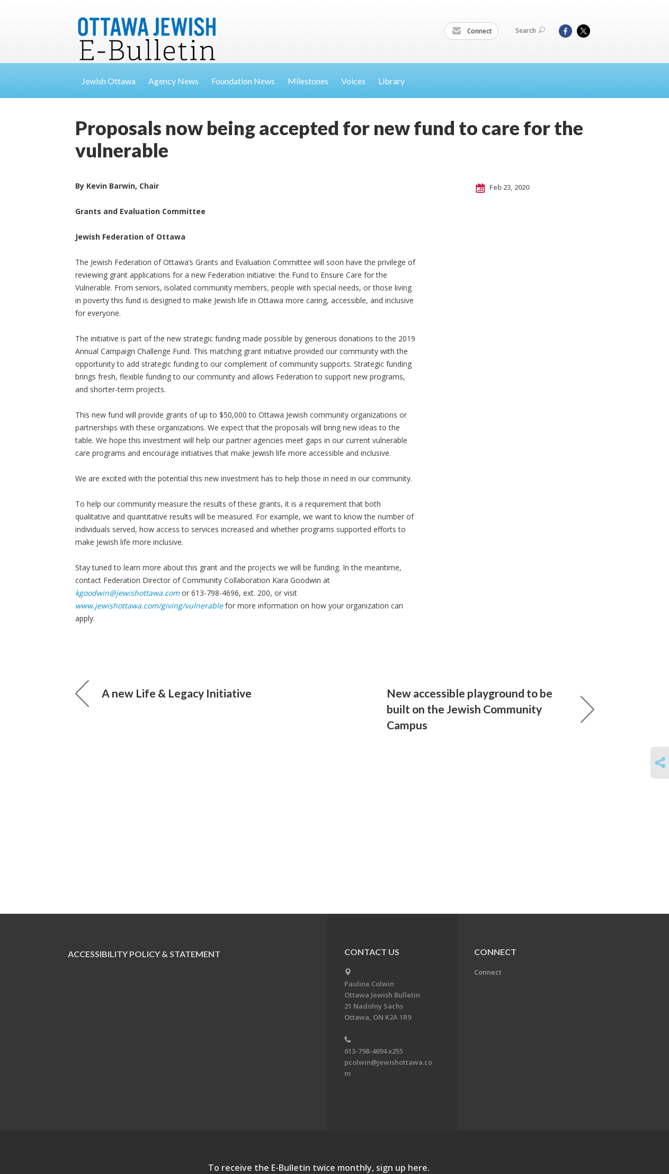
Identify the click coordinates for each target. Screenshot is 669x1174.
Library (391, 81)
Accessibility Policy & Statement (144, 954)
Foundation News (243, 81)
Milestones (308, 81)
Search (530, 30)
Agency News (173, 81)
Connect (472, 31)
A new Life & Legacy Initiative (163, 693)
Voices (353, 81)
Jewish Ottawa (109, 81)
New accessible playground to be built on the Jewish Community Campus (490, 708)
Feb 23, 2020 (502, 187)
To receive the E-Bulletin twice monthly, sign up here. (319, 1167)
